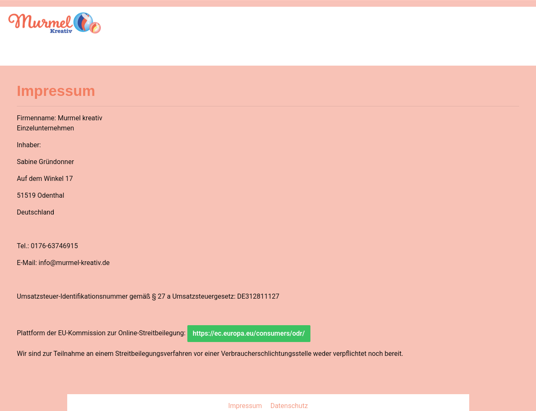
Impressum (245, 406)
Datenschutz (289, 406)
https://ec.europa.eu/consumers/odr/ (249, 333)
